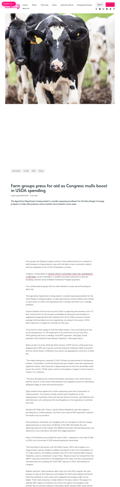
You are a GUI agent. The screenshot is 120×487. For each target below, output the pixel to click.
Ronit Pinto (24, 195)
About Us (25, 8)
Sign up (110, 4)
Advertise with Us (67, 5)
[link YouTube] (100, 9)
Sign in (99, 4)
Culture (25, 5)
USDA (33, 171)
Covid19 (26, 171)
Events (54, 5)
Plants (34, 5)
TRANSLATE (8, 4)
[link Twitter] (110, 9)
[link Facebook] (107, 9)
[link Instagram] (103, 9)
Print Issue (44, 5)
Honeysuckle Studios (84, 5)
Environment (16, 171)
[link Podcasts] (96, 9)
